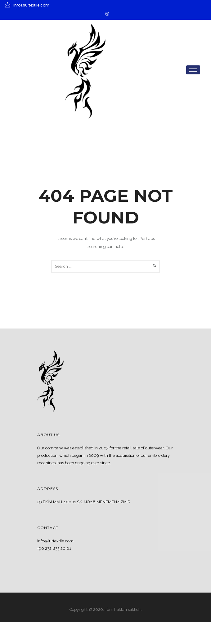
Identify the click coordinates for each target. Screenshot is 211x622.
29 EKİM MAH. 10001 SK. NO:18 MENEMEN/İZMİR (83, 502)
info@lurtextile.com (55, 541)
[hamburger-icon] (193, 69)
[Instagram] (107, 14)
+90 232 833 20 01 (54, 548)
